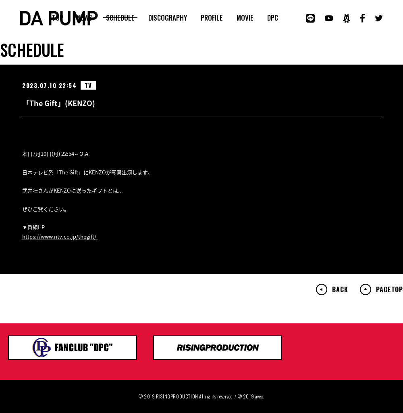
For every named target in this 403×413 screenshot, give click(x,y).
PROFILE (212, 17)
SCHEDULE (120, 17)
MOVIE (245, 17)
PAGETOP (389, 289)
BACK (340, 289)
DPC (272, 17)
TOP (57, 17)
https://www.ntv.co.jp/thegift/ (60, 236)
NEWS (84, 17)
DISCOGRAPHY (167, 17)
